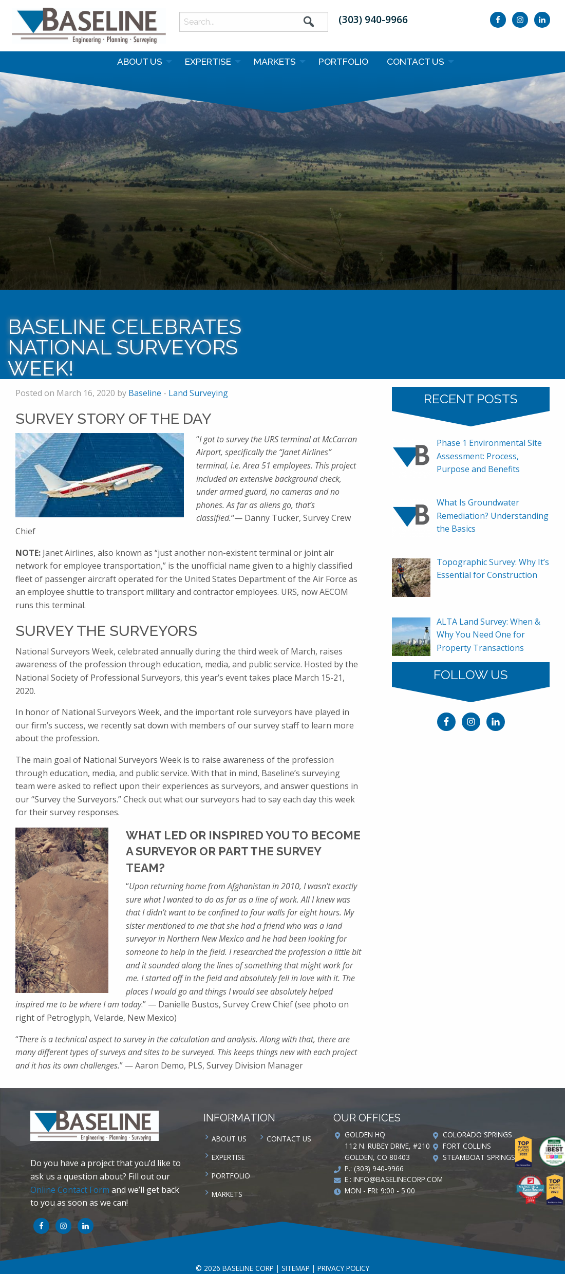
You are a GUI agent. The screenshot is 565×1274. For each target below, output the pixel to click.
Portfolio (343, 61)
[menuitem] (142, 61)
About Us (139, 61)
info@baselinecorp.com (398, 1179)
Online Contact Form (69, 1189)
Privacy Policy (343, 1268)
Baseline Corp (89, 26)
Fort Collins (467, 1146)
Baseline (144, 393)
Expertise (208, 61)
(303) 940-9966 (373, 19)
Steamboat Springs (479, 1157)
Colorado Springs (477, 1134)
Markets (275, 61)
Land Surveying (198, 393)
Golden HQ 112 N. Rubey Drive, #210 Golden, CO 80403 (387, 1146)
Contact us (415, 61)
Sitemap (295, 1268)
